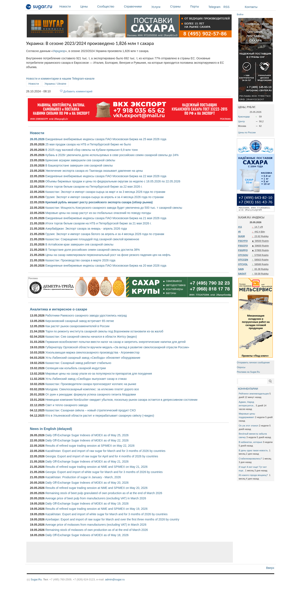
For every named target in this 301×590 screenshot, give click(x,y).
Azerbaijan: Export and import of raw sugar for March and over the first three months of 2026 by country (112, 519)
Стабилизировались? (250, 458)
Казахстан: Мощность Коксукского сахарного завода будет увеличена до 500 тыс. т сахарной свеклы (113, 207)
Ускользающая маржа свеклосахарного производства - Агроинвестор (92, 352)
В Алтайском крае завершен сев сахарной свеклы (79, 244)
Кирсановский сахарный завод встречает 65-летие (79, 321)
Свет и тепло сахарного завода (66, 405)
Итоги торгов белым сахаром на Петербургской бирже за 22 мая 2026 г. (93, 186)
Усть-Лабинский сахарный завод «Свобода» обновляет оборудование (92, 357)
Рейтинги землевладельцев (254, 393)
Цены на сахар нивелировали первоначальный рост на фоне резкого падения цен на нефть (108, 255)
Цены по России (247, 132)
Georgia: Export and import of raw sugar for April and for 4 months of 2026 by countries (101, 456)
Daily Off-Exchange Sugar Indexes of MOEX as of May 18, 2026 (87, 535)
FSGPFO (243, 250)
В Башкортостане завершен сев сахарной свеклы (79, 165)
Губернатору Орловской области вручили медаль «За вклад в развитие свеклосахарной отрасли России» (117, 347)
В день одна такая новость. (253, 450)
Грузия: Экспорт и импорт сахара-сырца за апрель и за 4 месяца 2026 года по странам (104, 197)
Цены (87, 6)
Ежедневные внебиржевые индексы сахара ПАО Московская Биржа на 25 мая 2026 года (105, 139)
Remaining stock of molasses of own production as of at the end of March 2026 (96, 530)
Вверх (270, 568)
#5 (239, 231)
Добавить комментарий (77, 91)
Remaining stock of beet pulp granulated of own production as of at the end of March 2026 (103, 493)
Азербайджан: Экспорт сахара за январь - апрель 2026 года (86, 228)
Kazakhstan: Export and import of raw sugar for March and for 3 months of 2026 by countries (105, 451)
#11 (240, 227)
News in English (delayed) (51, 429)
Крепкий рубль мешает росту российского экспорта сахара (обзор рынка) (99, 202)
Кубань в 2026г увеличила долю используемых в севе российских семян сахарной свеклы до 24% (112, 155)
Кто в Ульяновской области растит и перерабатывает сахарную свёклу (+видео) (99, 415)
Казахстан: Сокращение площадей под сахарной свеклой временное (92, 239)
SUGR (241, 236)
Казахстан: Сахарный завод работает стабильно (78, 363)
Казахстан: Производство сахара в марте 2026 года (80, 260)
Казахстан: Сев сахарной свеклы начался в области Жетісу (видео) (91, 336)
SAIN (241, 269)
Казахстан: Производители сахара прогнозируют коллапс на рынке (90, 384)
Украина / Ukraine (55, 83)
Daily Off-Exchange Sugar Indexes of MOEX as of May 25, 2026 (87, 435)
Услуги (155, 7)
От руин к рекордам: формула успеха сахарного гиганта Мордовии (90, 394)
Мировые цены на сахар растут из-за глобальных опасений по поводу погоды (98, 213)
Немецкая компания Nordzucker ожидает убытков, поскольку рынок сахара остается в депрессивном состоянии (121, 399)
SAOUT (242, 273)
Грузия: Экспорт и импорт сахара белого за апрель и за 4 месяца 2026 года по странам (104, 234)
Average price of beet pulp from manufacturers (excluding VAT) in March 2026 (95, 498)
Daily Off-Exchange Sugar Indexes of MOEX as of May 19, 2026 (87, 503)
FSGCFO (243, 245)
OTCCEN (243, 259)
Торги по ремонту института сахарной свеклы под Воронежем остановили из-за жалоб (104, 331)
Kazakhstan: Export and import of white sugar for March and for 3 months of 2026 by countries (106, 514)
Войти (240, 14)
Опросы (241, 367)
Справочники (136, 6)
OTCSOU (243, 255)
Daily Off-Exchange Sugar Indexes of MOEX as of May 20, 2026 (87, 482)
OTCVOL (243, 264)
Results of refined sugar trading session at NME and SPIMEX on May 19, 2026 (96, 508)
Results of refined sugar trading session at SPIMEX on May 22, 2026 (89, 445)
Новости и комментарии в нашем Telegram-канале (60, 78)
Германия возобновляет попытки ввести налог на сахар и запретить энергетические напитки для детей (115, 341)
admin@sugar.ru (115, 579)
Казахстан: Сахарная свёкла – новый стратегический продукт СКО (90, 410)
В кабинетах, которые (250, 442)
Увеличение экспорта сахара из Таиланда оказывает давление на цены (94, 170)
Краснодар (244, 116)
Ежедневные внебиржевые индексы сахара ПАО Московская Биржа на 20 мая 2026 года (105, 265)
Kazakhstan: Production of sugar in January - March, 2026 (83, 477)
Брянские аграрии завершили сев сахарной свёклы (80, 160)
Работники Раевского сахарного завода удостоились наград (86, 315)
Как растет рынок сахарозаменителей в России (77, 326)
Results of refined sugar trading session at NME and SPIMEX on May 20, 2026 (96, 488)
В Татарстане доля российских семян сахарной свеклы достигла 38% (92, 249)
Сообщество (109, 6)
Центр (241, 121)
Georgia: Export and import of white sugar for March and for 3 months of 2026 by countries (104, 472)
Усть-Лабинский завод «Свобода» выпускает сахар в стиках (86, 378)
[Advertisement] (129, 552)
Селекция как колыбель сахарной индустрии (75, 368)
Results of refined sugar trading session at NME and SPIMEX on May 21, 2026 (96, 466)
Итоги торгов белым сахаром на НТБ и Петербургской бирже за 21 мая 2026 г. (98, 223)
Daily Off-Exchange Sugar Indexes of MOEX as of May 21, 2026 (87, 461)
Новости (68, 6)
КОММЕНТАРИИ (248, 388)
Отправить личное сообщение (253, 362)
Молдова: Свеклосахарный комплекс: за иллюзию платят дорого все (92, 389)
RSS (226, 7)
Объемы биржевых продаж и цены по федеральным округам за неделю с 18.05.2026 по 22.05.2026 (112, 181)
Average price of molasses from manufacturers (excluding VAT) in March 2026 (95, 524)
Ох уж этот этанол (248, 425)
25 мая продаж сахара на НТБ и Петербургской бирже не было (88, 144)
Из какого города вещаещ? (253, 475)
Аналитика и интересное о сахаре (58, 309)
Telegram (214, 7)
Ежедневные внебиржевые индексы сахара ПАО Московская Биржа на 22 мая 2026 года (105, 176)
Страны (179, 6)
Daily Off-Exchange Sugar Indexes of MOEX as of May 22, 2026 (87, 440)
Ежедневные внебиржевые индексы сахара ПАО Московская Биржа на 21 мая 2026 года (105, 218)
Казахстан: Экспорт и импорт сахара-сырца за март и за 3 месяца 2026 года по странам (105, 191)
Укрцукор (59, 51)
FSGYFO (243, 241)
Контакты (251, 7)
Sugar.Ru (36, 579)
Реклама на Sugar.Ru (248, 372)
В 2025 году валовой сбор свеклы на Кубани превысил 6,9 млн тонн (91, 149)
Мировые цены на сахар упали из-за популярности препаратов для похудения (98, 373)
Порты (198, 6)
